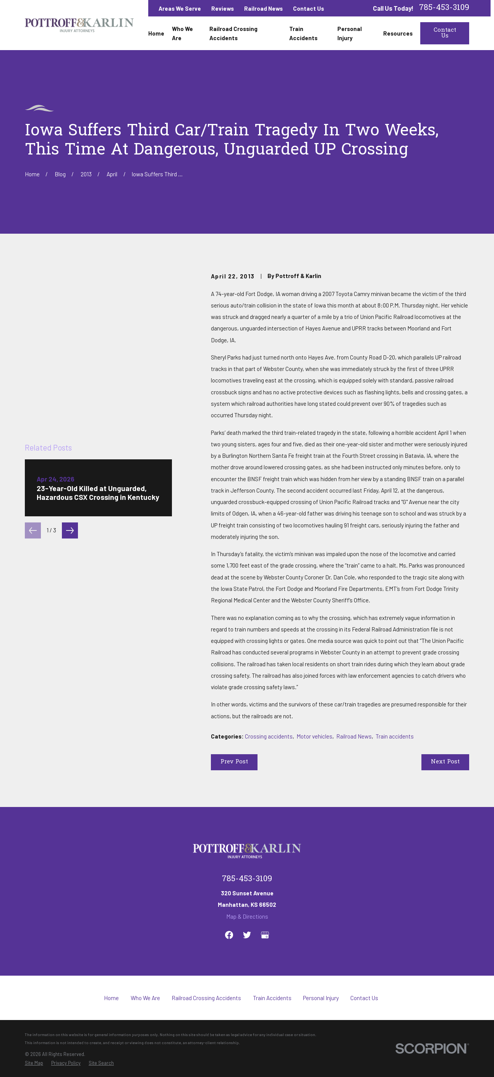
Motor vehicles (314, 736)
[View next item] (70, 394)
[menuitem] (34, 1063)
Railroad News (263, 8)
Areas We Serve (180, 8)
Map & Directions (247, 916)
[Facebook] (229, 935)
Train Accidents (272, 997)
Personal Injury (321, 997)
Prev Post (234, 762)
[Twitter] (247, 935)
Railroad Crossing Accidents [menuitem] (233, 33)
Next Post (445, 762)
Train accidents (395, 736)
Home (111, 997)
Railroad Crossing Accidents (206, 997)
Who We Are (145, 997)
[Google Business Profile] (265, 935)
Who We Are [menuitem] (182, 33)
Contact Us (308, 8)
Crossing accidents (269, 736)
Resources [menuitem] (398, 33)
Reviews (222, 8)
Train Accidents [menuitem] (303, 33)
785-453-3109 (444, 8)
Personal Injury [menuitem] (349, 33)
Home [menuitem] (156, 33)
